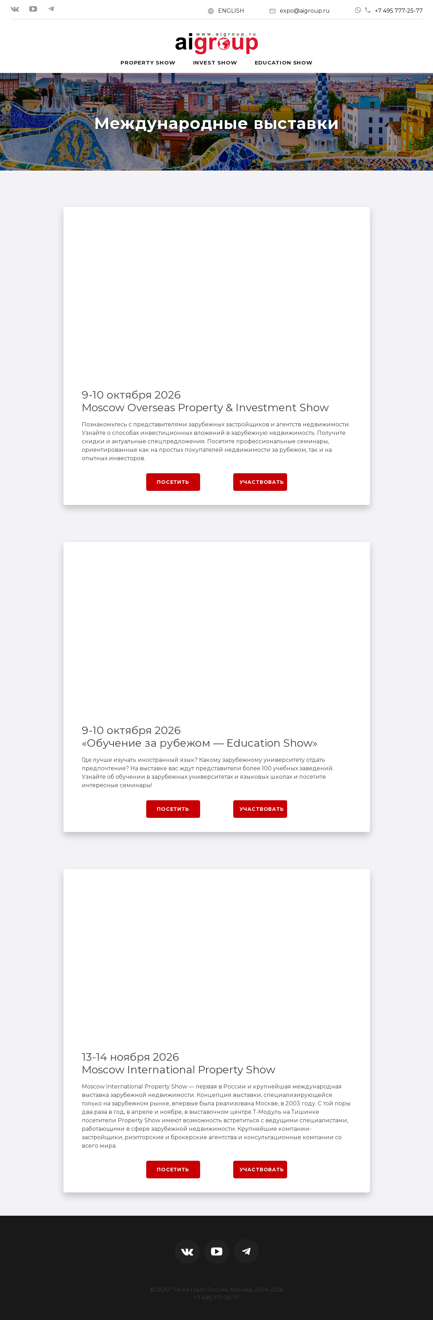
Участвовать (262, 482)
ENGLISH (231, 10)
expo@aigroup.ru (305, 10)
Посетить (173, 482)
